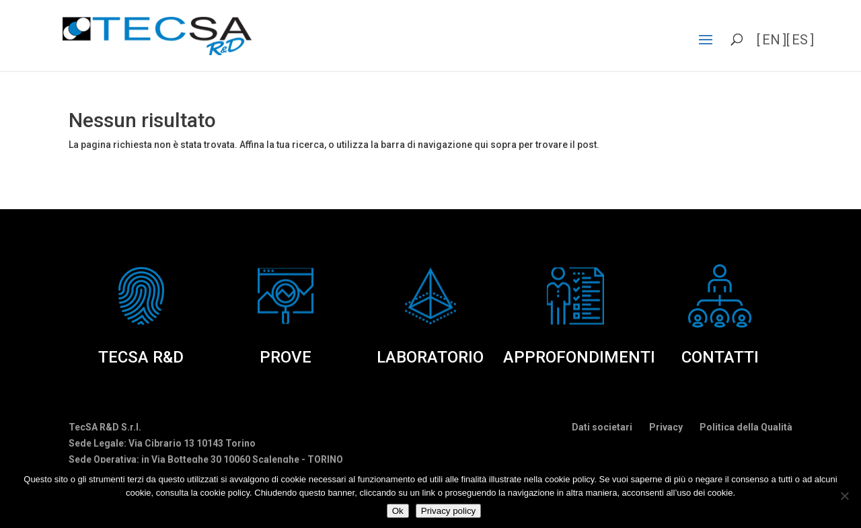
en (771, 40)
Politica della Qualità (746, 427)
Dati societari (602, 427)
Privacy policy (448, 511)
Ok (398, 511)
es (800, 40)
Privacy (666, 427)
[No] (844, 495)
